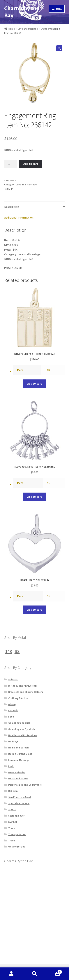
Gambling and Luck (19, 722)
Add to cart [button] (34, 383)
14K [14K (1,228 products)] (8, 651)
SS (48, 483)
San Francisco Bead (19, 797)
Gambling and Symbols (21, 729)
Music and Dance (18, 778)
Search (34, 974)
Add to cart (30, 163)
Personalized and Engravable (25, 784)
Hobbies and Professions (22, 735)
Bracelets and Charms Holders (25, 692)
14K (11, 188)
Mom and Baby (16, 772)
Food (11, 716)
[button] (59, 48)
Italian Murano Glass (20, 753)
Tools (11, 828)
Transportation (17, 834)
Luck (11, 766)
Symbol (12, 822)
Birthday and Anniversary (22, 685)
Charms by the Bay (21, 12)
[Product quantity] (10, 164)
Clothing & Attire (18, 698)
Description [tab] (11, 206)
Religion (13, 791)
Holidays (13, 741)
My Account (11, 974)
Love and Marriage (28, 28)
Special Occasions (18, 803)
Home (11, 28)
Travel (11, 840)
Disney (12, 704)
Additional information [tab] (18, 217)
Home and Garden (18, 747)
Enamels (13, 710)
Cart (54, 971)
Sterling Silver (16, 815)
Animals (13, 679)
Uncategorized (16, 846)
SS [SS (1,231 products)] (17, 651)
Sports (12, 809)
